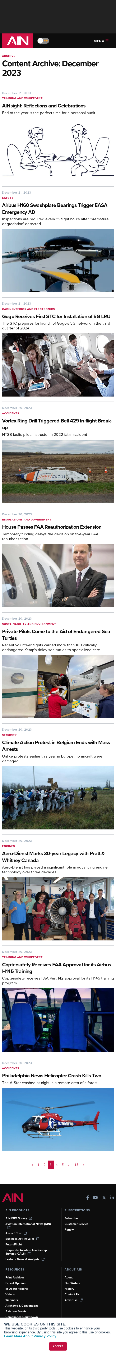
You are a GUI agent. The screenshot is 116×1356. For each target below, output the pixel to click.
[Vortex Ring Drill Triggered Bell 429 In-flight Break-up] (58, 424)
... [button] (69, 1165)
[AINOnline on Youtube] (95, 1198)
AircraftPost (16, 1233)
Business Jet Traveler (22, 1239)
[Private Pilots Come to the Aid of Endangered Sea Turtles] (58, 635)
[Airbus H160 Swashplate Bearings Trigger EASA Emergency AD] (58, 209)
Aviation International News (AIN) (28, 1225)
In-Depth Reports (16, 1289)
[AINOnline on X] (104, 1198)
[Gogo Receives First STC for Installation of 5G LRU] (58, 317)
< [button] (32, 1165)
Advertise (74, 1300)
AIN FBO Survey (18, 1218)
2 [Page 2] (45, 1165)
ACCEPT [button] (58, 1346)
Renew (69, 1229)
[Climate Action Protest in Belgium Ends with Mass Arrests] (58, 746)
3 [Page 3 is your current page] (51, 1165)
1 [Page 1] (39, 1165)
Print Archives (14, 1277)
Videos (10, 1294)
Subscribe (71, 1218)
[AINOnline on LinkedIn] (112, 1198)
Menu (101, 40)
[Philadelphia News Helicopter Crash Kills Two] (58, 1076)
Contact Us (72, 1294)
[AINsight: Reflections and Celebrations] (58, 106)
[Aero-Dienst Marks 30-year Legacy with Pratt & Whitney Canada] (58, 857)
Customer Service (76, 1224)
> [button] (83, 1165)
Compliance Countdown (21, 1317)
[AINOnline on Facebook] (87, 1198)
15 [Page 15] (76, 1165)
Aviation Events (16, 1311)
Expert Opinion (15, 1283)
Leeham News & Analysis (25, 1259)
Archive (8, 56)
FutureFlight (13, 1244)
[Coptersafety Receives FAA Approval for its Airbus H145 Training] (58, 968)
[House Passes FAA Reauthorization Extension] (58, 527)
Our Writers (72, 1283)
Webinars (11, 1300)
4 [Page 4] (57, 1165)
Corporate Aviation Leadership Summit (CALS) (26, 1251)
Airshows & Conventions (21, 1306)
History (69, 1289)
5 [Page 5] (63, 1165)
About (69, 1277)
